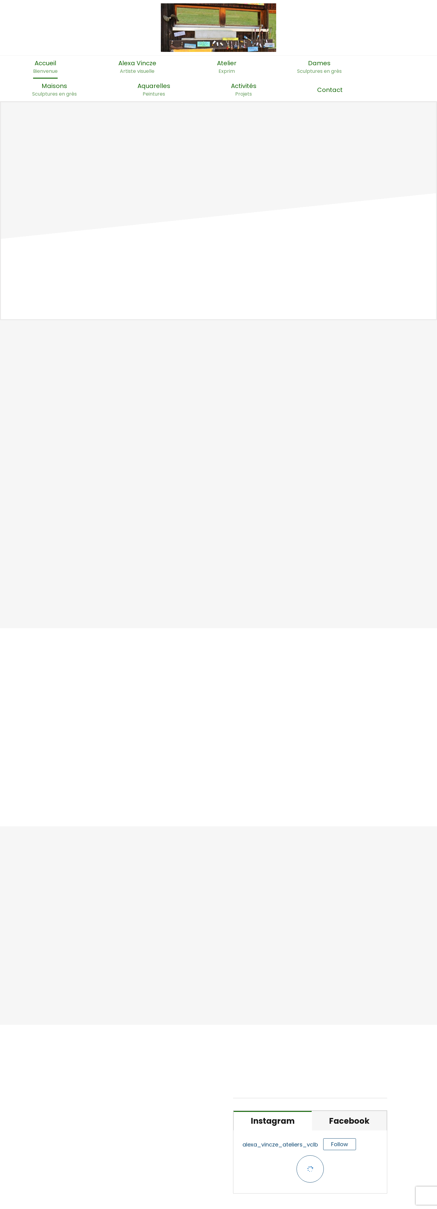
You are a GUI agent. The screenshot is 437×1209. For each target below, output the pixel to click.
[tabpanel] (310, 1162)
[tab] (273, 1120)
